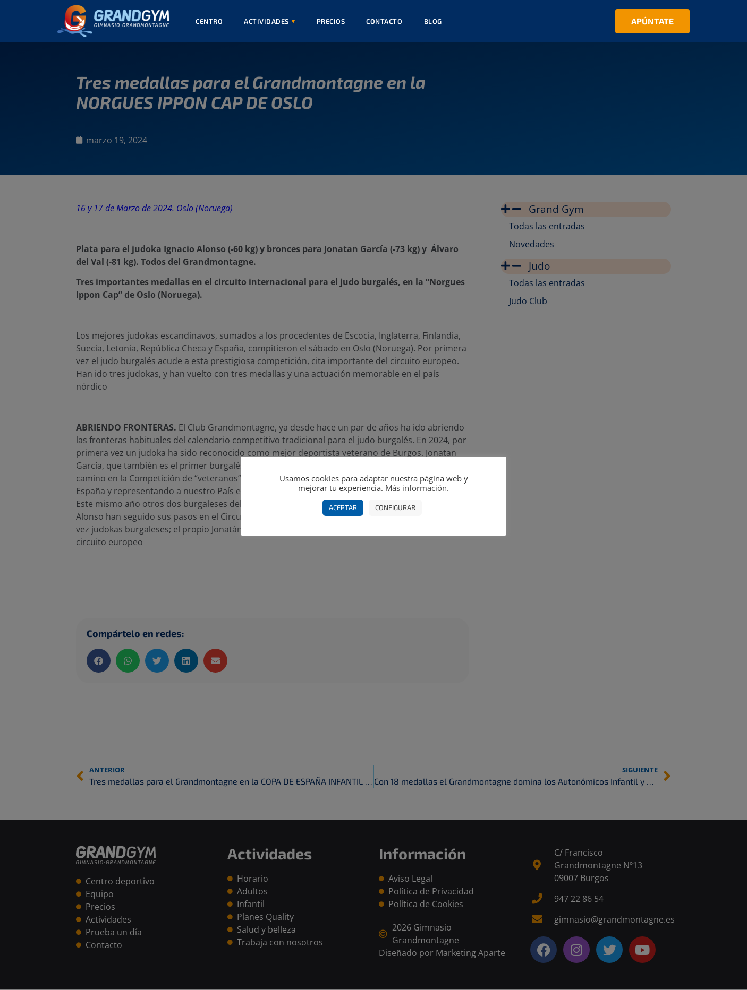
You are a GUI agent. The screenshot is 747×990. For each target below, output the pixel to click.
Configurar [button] (395, 507)
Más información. (417, 488)
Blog (433, 21)
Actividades (269, 21)
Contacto (384, 21)
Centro (209, 21)
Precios (331, 21)
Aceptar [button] (343, 507)
